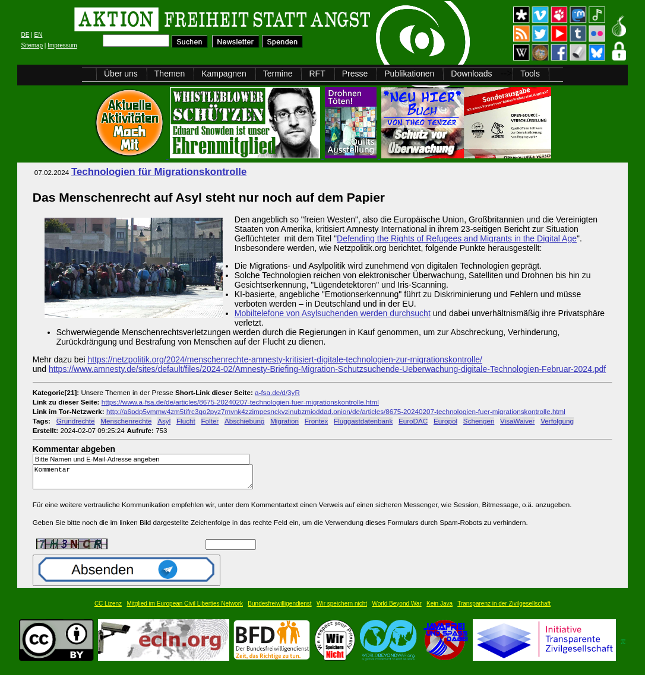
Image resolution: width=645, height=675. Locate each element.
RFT (317, 73)
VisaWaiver (517, 421)
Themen (169, 73)
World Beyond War (396, 609)
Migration (284, 421)
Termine (278, 73)
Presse (355, 73)
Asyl (163, 421)
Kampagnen (223, 73)
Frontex (316, 421)
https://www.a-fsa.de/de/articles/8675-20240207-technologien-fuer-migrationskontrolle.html (240, 402)
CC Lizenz (108, 609)
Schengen (479, 421)
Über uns (121, 73)
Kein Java (439, 609)
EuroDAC (413, 421)
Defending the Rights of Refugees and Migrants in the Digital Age (457, 238)
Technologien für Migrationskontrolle (158, 171)
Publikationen (409, 73)
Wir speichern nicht (342, 609)
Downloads (471, 73)
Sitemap (32, 45)
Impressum (62, 45)
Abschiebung (244, 421)
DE (25, 34)
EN (38, 34)
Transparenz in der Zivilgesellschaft (504, 609)
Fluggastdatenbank (363, 421)
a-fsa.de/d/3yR (277, 392)
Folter (210, 421)
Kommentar (146, 479)
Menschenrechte (125, 421)
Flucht (185, 421)
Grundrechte (75, 421)
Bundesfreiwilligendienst (279, 609)
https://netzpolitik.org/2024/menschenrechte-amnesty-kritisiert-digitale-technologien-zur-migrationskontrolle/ (284, 359)
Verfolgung (557, 421)
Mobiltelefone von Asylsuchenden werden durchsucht (333, 313)
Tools (530, 73)
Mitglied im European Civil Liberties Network (185, 609)
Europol (445, 421)
